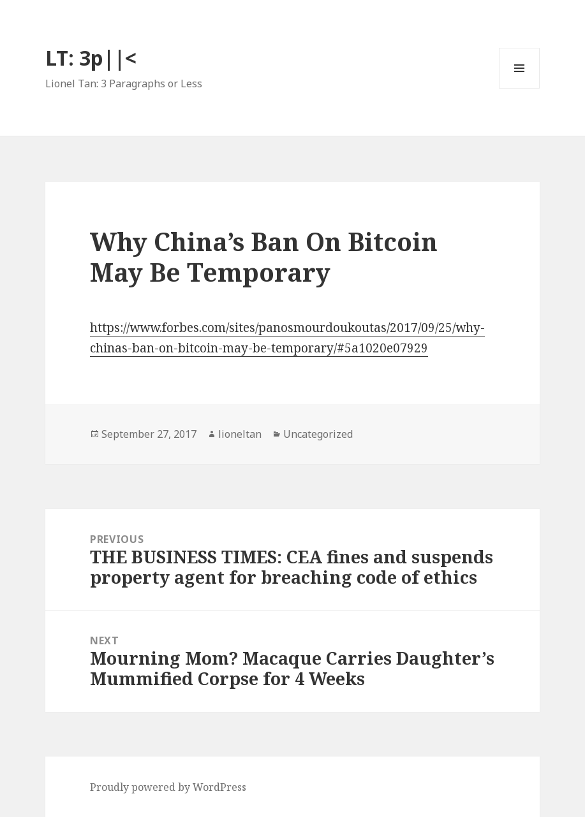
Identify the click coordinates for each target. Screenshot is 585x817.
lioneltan (240, 434)
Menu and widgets (520, 88)
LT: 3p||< (91, 57)
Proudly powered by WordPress (168, 787)
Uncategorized (318, 434)
